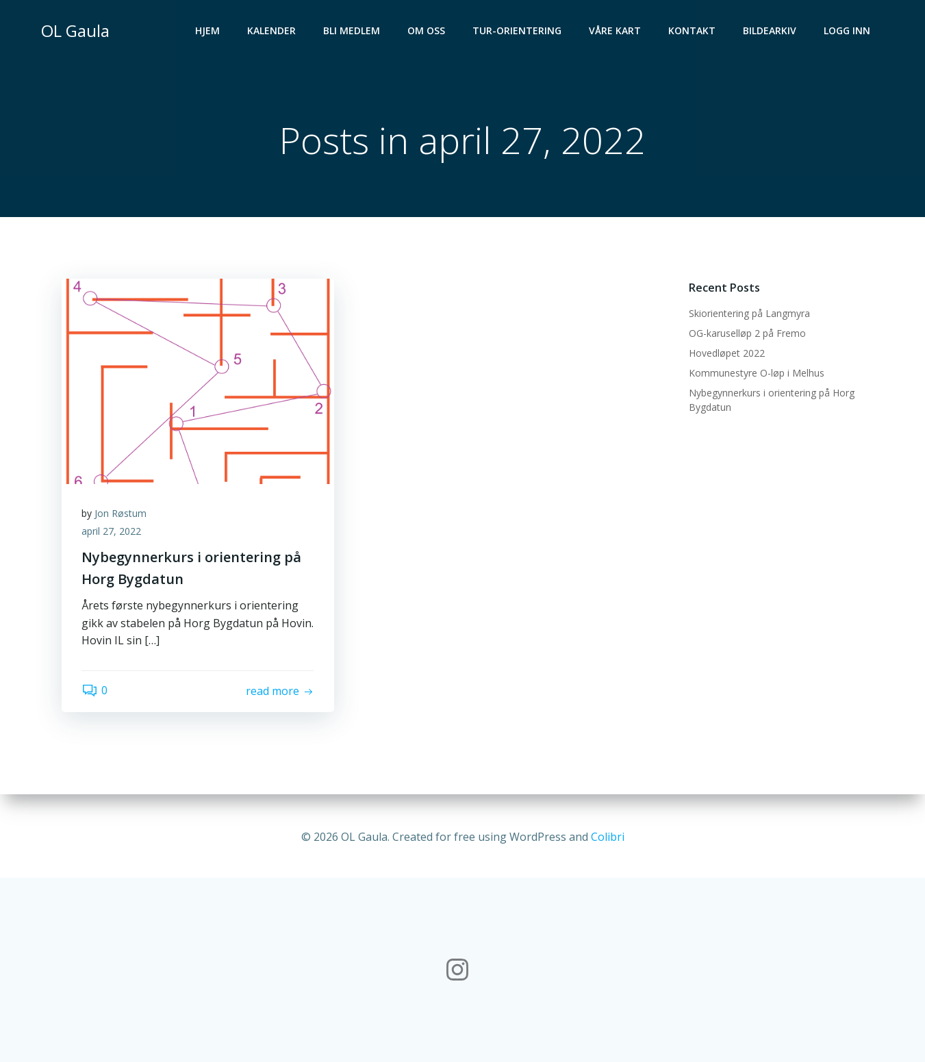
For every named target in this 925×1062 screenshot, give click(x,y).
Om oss (427, 31)
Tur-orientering (517, 31)
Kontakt (692, 31)
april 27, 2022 (112, 531)
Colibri (607, 834)
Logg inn (847, 31)
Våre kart (616, 31)
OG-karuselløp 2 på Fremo (747, 333)
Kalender (272, 31)
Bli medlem (352, 31)
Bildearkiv (770, 31)
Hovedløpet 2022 (727, 353)
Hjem (208, 31)
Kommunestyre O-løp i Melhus (756, 373)
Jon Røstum (121, 513)
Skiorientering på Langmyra (749, 313)
